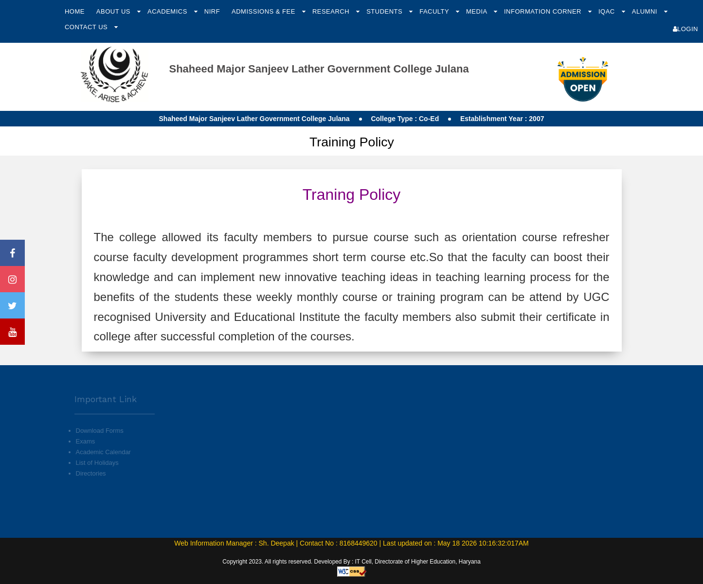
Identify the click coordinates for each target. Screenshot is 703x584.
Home (75, 11)
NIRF (212, 11)
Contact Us (87, 27)
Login (685, 29)
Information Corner (543, 11)
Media (477, 11)
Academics (168, 11)
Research (331, 11)
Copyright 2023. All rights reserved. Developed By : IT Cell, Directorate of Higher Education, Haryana (351, 561)
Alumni (645, 11)
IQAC (607, 11)
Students (385, 11)
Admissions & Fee (264, 11)
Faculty (435, 11)
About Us (114, 11)
